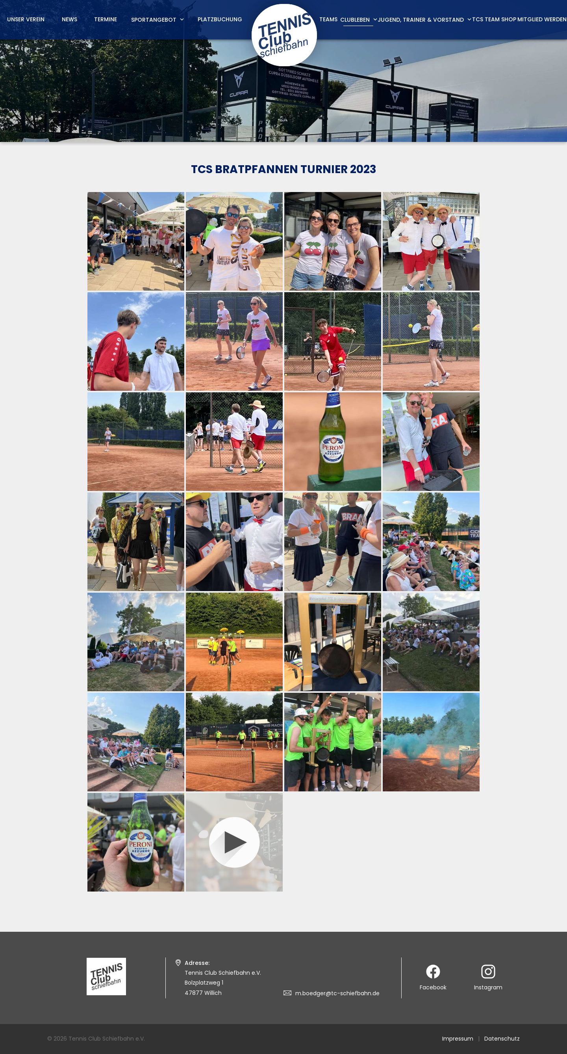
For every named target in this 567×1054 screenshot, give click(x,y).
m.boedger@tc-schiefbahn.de (337, 993)
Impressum (457, 1039)
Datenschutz (502, 1039)
